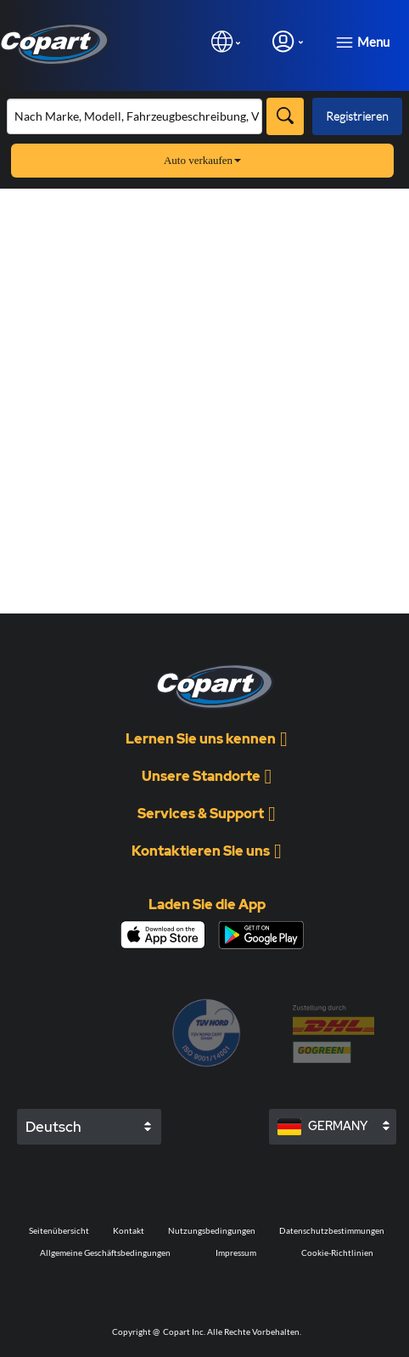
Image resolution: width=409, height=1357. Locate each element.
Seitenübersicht (59, 1230)
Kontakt (128, 1230)
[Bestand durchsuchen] (134, 116)
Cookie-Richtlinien (337, 1252)
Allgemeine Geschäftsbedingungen (105, 1252)
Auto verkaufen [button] (202, 160)
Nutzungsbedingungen (211, 1230)
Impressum (236, 1252)
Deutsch (53, 1126)
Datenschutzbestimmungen (331, 1230)
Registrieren (357, 116)
